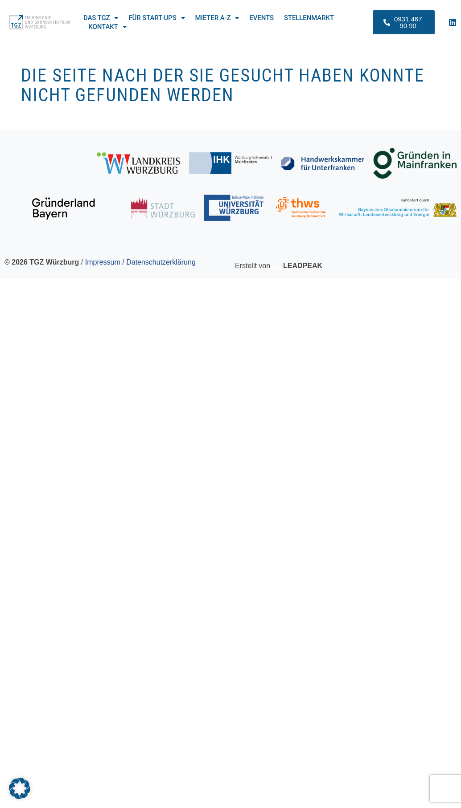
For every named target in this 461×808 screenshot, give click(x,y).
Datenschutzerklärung (161, 262)
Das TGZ (100, 17)
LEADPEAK (297, 265)
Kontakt (107, 26)
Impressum (102, 262)
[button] (19, 788)
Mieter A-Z (217, 17)
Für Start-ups (156, 17)
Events (261, 18)
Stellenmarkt (309, 18)
